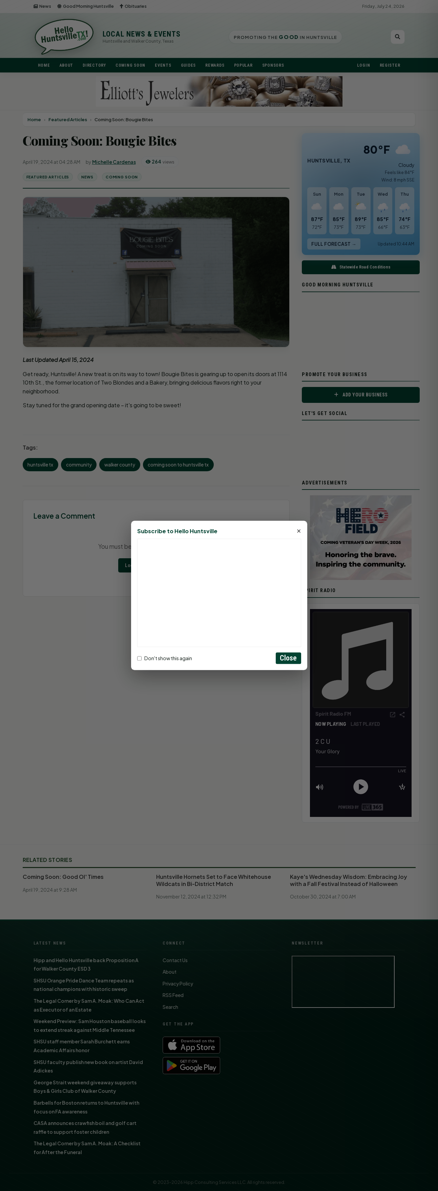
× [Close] (299, 531)
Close (288, 658)
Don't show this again (164, 658)
